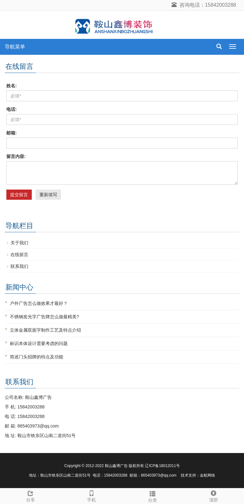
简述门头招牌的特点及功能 (36, 356)
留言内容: (16, 156)
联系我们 (19, 266)
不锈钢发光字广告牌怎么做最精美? (44, 316)
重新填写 (48, 194)
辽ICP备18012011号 (162, 466)
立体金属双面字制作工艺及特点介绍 (45, 330)
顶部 (213, 495)
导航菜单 (15, 46)
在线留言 (19, 254)
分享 (30, 495)
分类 (152, 496)
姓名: (11, 85)
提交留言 (19, 194)
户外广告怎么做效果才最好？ (39, 303)
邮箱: (11, 132)
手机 (91, 495)
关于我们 (19, 242)
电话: (11, 109)
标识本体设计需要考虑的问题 (39, 343)
